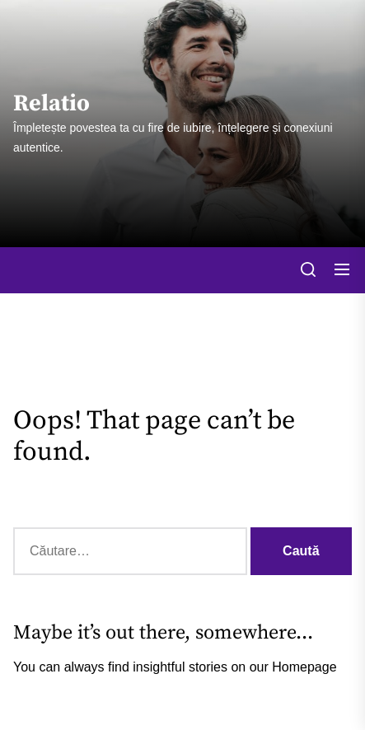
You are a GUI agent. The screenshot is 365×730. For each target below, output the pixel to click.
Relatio (51, 104)
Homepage (304, 667)
